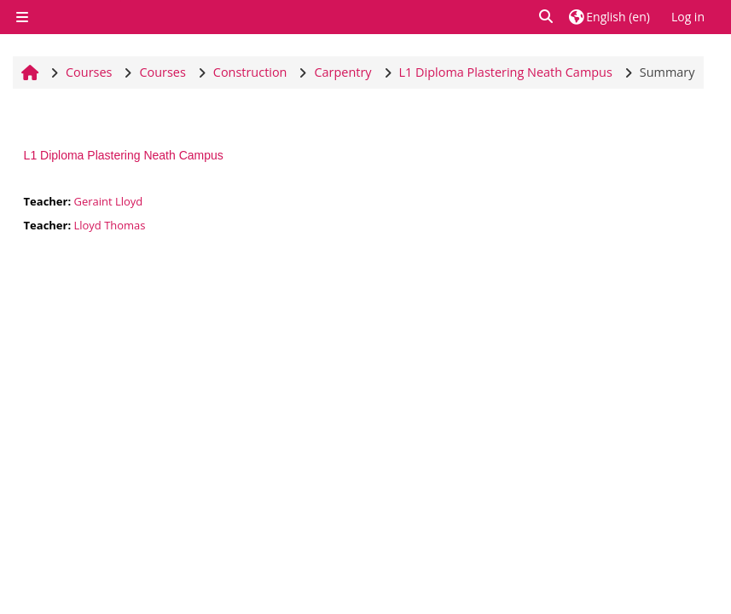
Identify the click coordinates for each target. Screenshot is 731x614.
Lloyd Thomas (109, 225)
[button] (547, 17)
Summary (667, 72)
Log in (688, 17)
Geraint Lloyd (107, 201)
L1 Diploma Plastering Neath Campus (123, 155)
